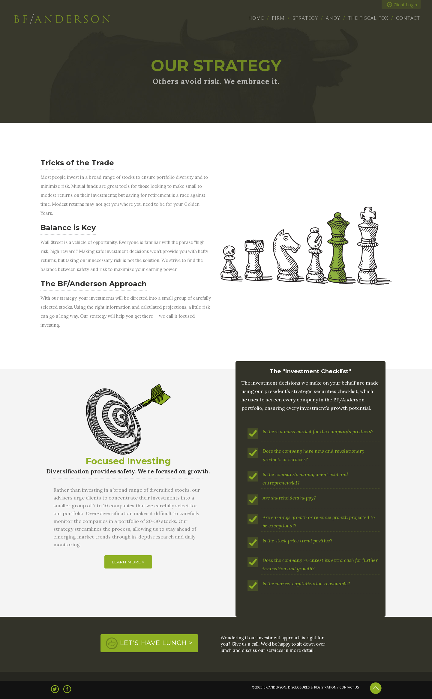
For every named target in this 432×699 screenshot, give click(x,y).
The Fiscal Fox (368, 18)
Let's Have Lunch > (156, 642)
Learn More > (128, 562)
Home (256, 18)
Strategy (305, 18)
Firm (278, 18)
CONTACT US (349, 687)
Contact (408, 18)
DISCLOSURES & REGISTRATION (312, 687)
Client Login (402, 5)
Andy (333, 18)
